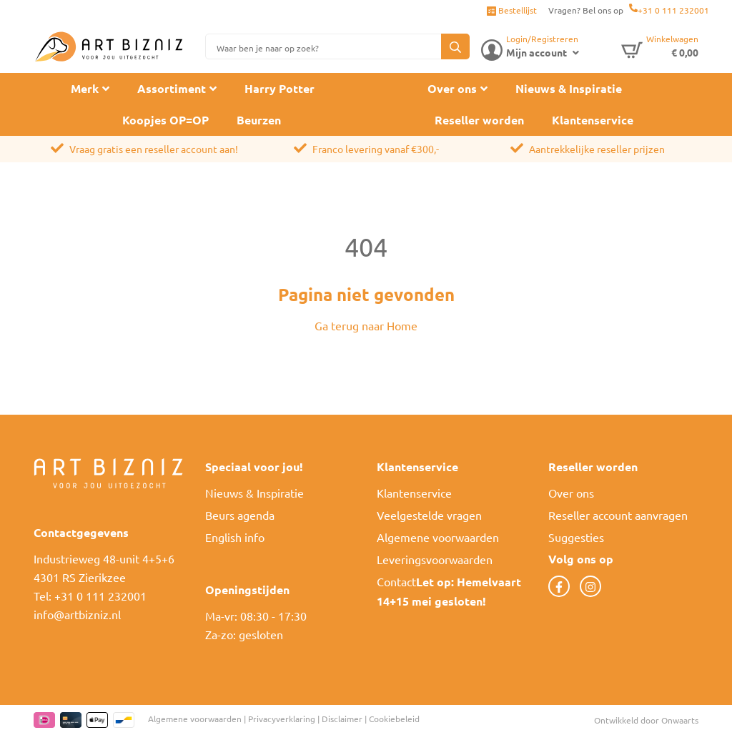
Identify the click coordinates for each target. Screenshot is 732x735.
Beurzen (259, 119)
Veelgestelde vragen (429, 515)
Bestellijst (512, 10)
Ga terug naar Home (366, 325)
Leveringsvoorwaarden (435, 559)
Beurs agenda (239, 515)
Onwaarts (679, 720)
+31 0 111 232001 (673, 10)
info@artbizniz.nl (77, 614)
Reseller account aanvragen (618, 515)
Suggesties (576, 537)
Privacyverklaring (281, 718)
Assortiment (171, 88)
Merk (85, 88)
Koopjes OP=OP (165, 119)
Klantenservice (592, 119)
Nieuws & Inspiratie (568, 88)
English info (234, 537)
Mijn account (536, 52)
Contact (396, 581)
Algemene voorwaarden (438, 537)
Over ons (452, 88)
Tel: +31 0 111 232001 (90, 595)
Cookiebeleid (394, 718)
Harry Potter (279, 88)
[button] (455, 46)
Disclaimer (342, 718)
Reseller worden (479, 119)
